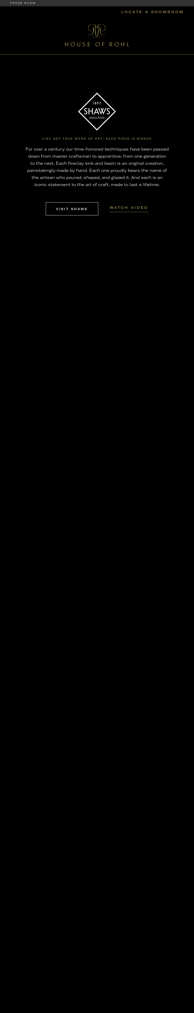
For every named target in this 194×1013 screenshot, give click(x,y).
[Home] (97, 34)
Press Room (23, 3)
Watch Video (129, 208)
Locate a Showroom (152, 12)
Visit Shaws (72, 209)
